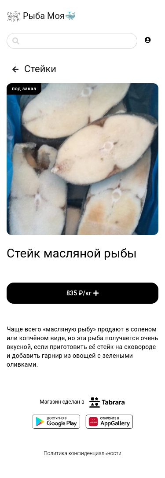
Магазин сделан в (82, 402)
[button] (147, 40)
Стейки (31, 68)
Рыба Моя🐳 (41, 17)
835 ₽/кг (82, 293)
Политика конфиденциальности (82, 453)
